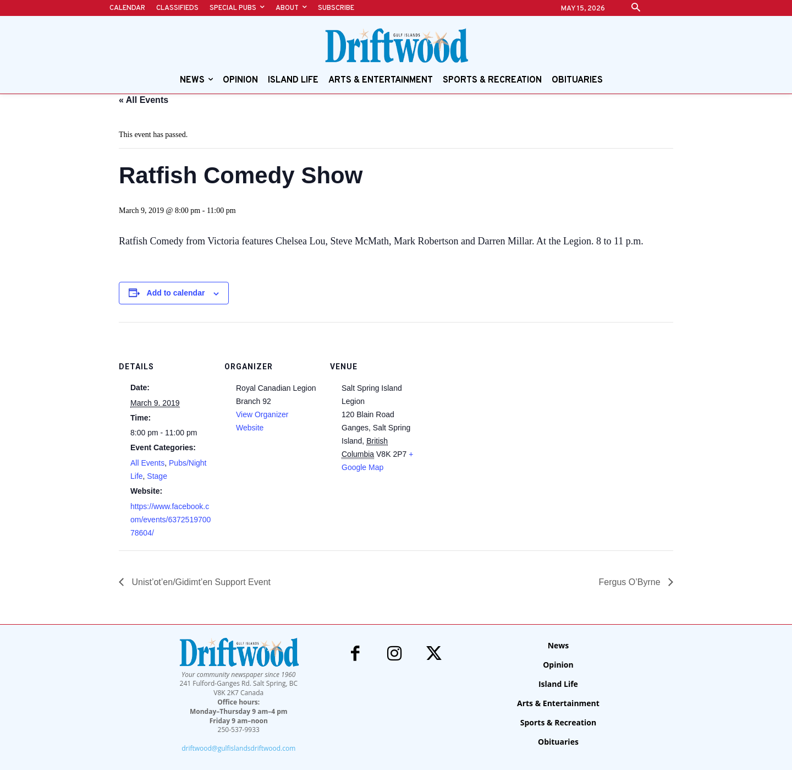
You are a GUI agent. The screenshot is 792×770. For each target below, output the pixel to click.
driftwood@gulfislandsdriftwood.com (238, 748)
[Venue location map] (494, 398)
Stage (157, 476)
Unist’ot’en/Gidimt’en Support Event (200, 582)
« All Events (143, 100)
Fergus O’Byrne (631, 582)
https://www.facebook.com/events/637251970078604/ (170, 519)
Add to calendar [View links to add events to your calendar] (176, 292)
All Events (147, 462)
